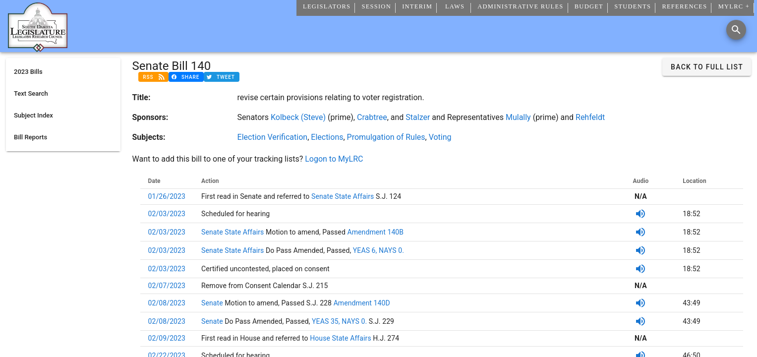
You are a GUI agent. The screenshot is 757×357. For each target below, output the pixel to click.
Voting (440, 137)
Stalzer (418, 117)
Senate (213, 303)
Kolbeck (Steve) (298, 117)
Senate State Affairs (341, 196)
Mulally (518, 117)
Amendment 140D (362, 303)
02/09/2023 (167, 338)
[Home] (37, 48)
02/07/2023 (167, 286)
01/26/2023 (167, 196)
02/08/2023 (167, 303)
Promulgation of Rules (386, 137)
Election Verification (272, 137)
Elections (327, 137)
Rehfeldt (590, 117)
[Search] (736, 30)
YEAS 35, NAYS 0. (339, 321)
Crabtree (372, 117)
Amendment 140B (375, 232)
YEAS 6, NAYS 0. (378, 250)
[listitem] (63, 72)
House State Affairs (339, 338)
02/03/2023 (167, 214)
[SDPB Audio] (640, 214)
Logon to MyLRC (334, 159)
